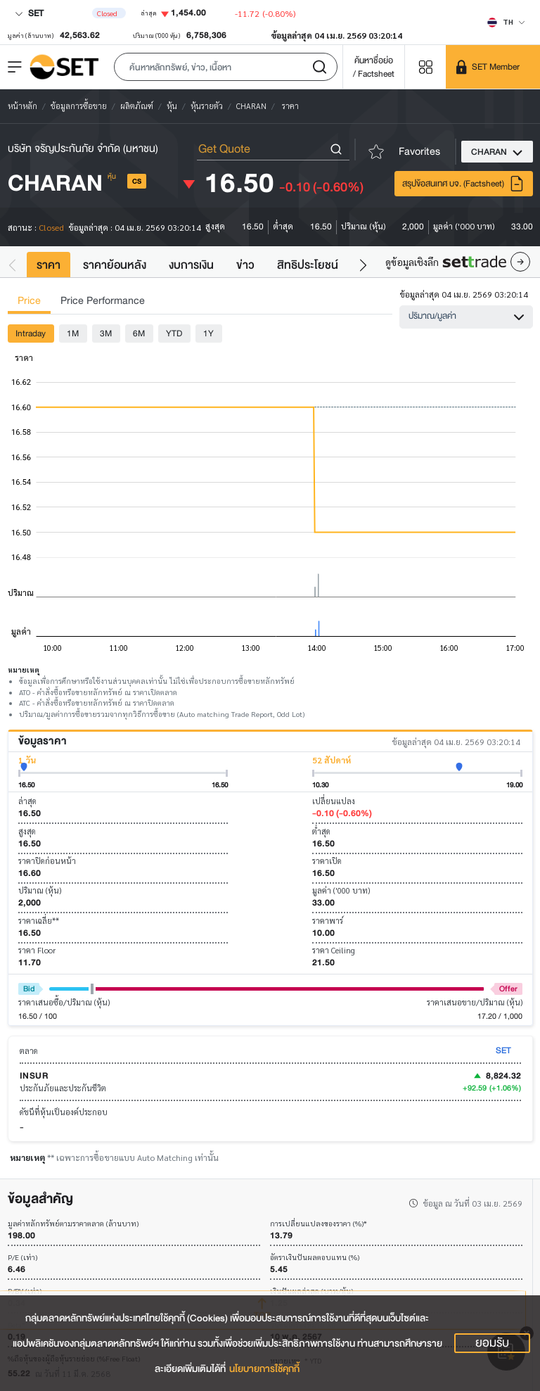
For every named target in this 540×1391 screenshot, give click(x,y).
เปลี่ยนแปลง (333, 801)
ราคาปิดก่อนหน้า (47, 861)
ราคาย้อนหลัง (114, 264)
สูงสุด (27, 831)
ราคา (48, 264)
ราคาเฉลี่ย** (38, 921)
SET (29, 13)
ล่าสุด (27, 801)
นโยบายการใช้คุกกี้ (264, 1369)
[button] (226, 67)
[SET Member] (493, 67)
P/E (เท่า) (22, 1258)
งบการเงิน (191, 264)
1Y (208, 333)
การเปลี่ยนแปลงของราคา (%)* (318, 1224)
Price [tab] (29, 301)
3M (106, 333)
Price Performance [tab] (102, 301)
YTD (174, 333)
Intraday (30, 333)
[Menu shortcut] (425, 66)
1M (73, 333)
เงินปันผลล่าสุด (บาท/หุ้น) (311, 1291)
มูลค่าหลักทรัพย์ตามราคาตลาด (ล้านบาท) (73, 1224)
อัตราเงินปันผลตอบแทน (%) (314, 1258)
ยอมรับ (492, 1343)
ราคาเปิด (327, 861)
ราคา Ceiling (333, 950)
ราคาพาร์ (327, 921)
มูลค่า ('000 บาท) (341, 890)
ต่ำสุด (321, 831)
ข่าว (245, 264)
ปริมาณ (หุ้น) (39, 890)
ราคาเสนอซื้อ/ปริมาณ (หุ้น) (64, 1002)
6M (139, 333)
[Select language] (506, 22)
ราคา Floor (37, 950)
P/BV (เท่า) (24, 1291)
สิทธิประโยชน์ (307, 264)
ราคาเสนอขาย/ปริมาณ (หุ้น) (474, 1002)
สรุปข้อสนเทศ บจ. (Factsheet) (463, 183)
